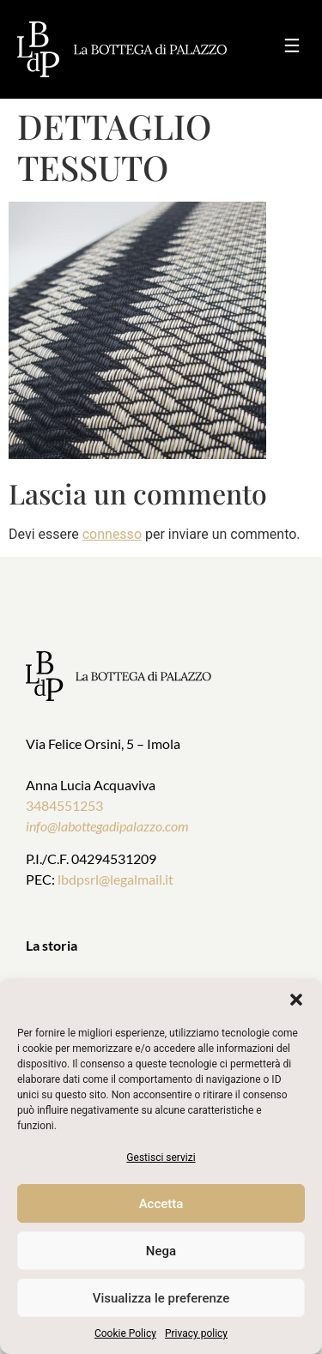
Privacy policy (196, 1333)
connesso (112, 534)
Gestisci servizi (160, 1158)
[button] (296, 999)
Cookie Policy (125, 1333)
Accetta (161, 1204)
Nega (161, 1251)
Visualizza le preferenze (161, 1298)
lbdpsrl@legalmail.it (115, 879)
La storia (51, 945)
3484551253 (64, 805)
